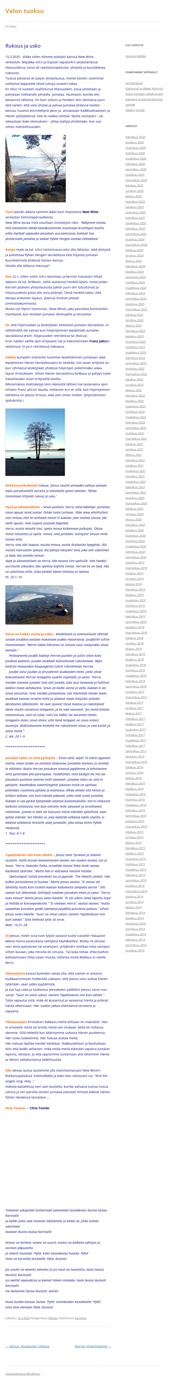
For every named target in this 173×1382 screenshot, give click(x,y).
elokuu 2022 (133, 390)
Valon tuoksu (24, 11)
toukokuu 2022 (135, 406)
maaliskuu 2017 (135, 740)
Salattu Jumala (135, 110)
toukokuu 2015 (135, 859)
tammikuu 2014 (135, 945)
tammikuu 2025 (135, 234)
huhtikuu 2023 (135, 347)
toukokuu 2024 (135, 277)
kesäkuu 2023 (134, 336)
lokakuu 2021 (134, 444)
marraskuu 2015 (136, 826)
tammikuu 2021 (135, 492)
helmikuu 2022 (135, 422)
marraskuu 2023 (136, 309)
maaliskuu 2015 (135, 870)
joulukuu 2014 (134, 886)
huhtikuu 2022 (135, 412)
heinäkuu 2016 (135, 783)
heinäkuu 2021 (135, 460)
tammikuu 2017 (135, 751)
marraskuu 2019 (136, 568)
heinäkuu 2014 (135, 913)
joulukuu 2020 (134, 498)
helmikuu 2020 (135, 552)
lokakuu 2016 (134, 767)
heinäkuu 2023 (135, 331)
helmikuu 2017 (135, 746)
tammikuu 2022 (135, 428)
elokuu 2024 (133, 261)
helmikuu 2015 (135, 875)
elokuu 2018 (133, 649)
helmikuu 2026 (135, 164)
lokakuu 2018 (134, 638)
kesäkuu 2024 (134, 272)
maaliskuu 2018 (135, 676)
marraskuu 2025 (136, 180)
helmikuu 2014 (135, 940)
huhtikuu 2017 (135, 735)
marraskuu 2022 (136, 374)
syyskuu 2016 (134, 773)
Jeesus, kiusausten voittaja (27, 1346)
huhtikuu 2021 (135, 476)
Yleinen (53, 1318)
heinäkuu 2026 (135, 137)
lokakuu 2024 (134, 250)
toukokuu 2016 (135, 794)
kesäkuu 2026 (134, 142)
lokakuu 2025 (134, 185)
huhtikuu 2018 (135, 670)
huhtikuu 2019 (135, 606)
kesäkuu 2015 (134, 853)
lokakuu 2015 (134, 832)
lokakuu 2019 (134, 573)
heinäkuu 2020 (135, 525)
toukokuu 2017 (135, 729)
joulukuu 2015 (134, 821)
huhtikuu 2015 (135, 864)
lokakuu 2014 (134, 896)
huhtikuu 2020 (135, 541)
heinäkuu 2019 (135, 589)
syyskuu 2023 (134, 320)
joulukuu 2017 (134, 692)
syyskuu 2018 (134, 643)
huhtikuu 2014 (135, 929)
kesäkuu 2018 (134, 659)
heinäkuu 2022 (135, 395)
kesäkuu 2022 (134, 401)
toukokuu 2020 (135, 536)
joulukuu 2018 (134, 627)
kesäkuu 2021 (134, 466)
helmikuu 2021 (135, 487)
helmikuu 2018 (135, 681)
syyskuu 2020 (134, 514)
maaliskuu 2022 (135, 417)
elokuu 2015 (133, 843)
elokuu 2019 (133, 584)
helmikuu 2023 (135, 358)
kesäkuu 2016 (134, 789)
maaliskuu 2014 (135, 934)
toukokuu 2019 (135, 600)
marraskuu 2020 (136, 503)
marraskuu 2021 (136, 439)
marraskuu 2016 (136, 762)
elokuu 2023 (133, 325)
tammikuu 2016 (135, 816)
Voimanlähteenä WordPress (22, 1374)
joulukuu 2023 (134, 304)
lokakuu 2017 (134, 703)
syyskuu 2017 (134, 708)
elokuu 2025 (133, 196)
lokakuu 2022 (134, 379)
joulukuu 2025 (134, 175)
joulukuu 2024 (134, 239)
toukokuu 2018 (135, 665)
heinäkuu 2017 (135, 719)
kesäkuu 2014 (134, 918)
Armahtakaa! (134, 83)
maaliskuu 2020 (135, 546)
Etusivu (10, 27)
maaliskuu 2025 (135, 223)
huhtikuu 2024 (135, 282)
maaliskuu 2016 (135, 805)
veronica (80, 1318)
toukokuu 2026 (135, 148)
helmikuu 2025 (135, 228)
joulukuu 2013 (134, 950)
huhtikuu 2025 (135, 218)
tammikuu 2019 (135, 622)
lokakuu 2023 (134, 315)
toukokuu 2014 (135, 923)
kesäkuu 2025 (134, 207)
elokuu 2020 (133, 519)
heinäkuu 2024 (135, 266)
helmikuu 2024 (135, 293)
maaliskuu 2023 (135, 352)
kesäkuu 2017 (134, 724)
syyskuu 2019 (134, 579)
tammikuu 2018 (135, 686)
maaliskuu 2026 (135, 158)
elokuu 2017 (133, 713)
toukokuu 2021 (135, 471)
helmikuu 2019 (135, 616)
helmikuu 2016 (135, 810)
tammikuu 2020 (135, 557)
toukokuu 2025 (135, 212)
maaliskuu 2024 (135, 288)
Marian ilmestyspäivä (93, 1346)
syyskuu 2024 (134, 255)
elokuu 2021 (133, 455)
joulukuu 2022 (134, 369)
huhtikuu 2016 (135, 800)
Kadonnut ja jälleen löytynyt (144, 88)
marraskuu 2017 (136, 697)
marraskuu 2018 (136, 633)
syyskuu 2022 (134, 385)
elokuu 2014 (133, 907)
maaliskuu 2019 (135, 611)
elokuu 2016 (133, 778)
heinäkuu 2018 (135, 654)
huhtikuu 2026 (135, 153)
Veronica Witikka (135, 56)
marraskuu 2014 (136, 891)
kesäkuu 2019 (134, 595)
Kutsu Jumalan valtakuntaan (144, 94)
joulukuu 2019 (134, 562)
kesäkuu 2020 (134, 530)
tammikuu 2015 (135, 880)
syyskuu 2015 (134, 837)
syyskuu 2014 (134, 902)
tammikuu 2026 (135, 169)
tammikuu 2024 (135, 299)
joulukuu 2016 (134, 756)
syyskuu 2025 (134, 191)
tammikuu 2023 (135, 363)
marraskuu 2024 (136, 245)
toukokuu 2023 (135, 342)
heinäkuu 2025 (135, 202)
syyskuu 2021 (134, 449)
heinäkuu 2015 (135, 848)
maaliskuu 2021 (135, 482)
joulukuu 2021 (134, 433)
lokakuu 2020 (134, 509)
